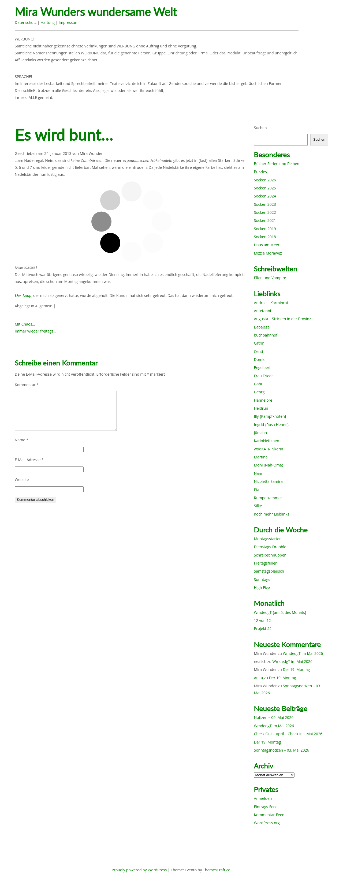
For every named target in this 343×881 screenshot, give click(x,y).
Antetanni (262, 310)
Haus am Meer (266, 244)
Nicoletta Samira (268, 481)
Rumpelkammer (268, 497)
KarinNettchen (266, 440)
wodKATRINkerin (268, 448)
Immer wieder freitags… (35, 331)
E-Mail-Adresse (29, 459)
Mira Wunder (91, 153)
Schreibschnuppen (270, 555)
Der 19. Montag (296, 669)
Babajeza (262, 327)
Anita (258, 677)
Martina (260, 457)
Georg (259, 391)
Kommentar (27, 384)
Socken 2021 (265, 220)
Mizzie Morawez (268, 253)
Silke (258, 505)
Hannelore (263, 400)
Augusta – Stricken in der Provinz (282, 318)
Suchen (260, 127)
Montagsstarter (267, 538)
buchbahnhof (265, 335)
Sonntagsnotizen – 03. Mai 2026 (281, 750)
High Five (262, 587)
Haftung (47, 22)
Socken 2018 (265, 236)
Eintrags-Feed (266, 806)
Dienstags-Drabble (270, 546)
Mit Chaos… (25, 324)
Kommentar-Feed (269, 814)
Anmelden (263, 798)
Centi (258, 351)
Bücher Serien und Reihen (276, 163)
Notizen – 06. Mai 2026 (273, 717)
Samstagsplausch (269, 571)
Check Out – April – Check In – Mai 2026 (288, 733)
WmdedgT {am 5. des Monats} (280, 612)
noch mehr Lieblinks (271, 514)
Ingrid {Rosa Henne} (271, 424)
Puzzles (260, 171)
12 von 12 (262, 620)
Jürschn (260, 432)
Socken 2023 (265, 204)
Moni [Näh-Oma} (268, 465)
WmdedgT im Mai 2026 (303, 653)
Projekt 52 (262, 628)
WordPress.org (266, 822)
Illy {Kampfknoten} (270, 416)
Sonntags (262, 579)
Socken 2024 (265, 196)
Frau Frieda (264, 375)
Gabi (258, 383)
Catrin (259, 343)
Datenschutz (25, 22)
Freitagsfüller (265, 563)
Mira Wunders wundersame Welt (96, 11)
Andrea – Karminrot (271, 302)
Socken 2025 (265, 188)
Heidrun (261, 408)
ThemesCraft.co (216, 869)
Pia (256, 489)
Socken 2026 (265, 179)
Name (21, 439)
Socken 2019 (265, 228)
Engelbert (262, 367)
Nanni (259, 473)
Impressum (69, 22)
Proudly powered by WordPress (139, 869)
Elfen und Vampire (270, 277)
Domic (259, 359)
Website (22, 479)
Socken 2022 (265, 212)
